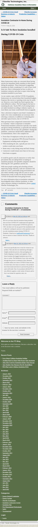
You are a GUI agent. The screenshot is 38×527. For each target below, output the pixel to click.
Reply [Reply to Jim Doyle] (9, 276)
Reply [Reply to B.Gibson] (8, 240)
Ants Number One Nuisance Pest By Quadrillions (17, 367)
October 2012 (6, 479)
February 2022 (6, 387)
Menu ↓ (33, 8)
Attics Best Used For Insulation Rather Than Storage (18, 365)
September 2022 (7, 382)
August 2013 (6, 457)
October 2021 (6, 393)
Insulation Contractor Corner (11, 505)
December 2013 (7, 449)
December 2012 (7, 474)
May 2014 (5, 438)
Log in (4, 520)
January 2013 (6, 472)
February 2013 (6, 470)
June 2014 (5, 436)
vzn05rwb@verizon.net (23, 233)
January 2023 (6, 376)
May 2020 (5, 412)
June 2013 (5, 462)
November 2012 (7, 477)
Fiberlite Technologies (22, 188)
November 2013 (7, 451)
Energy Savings (11, 188)
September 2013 (7, 455)
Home (4, 8)
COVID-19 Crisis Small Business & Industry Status (9, 14)
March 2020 (6, 417)
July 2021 (5, 397)
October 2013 (6, 453)
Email (4, 320)
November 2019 (7, 425)
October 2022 (6, 380)
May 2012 (5, 489)
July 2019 (5, 429)
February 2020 (6, 419)
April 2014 (5, 440)
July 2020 (5, 408)
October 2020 (6, 404)
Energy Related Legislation (10, 498)
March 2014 (6, 442)
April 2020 (5, 415)
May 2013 (5, 464)
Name (5, 315)
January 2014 (6, 447)
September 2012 (7, 481)
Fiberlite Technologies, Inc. (15, 1)
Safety (4, 511)
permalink (10, 190)
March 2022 (6, 385)
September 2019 (7, 427)
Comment (6, 295)
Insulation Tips (7, 507)
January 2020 (6, 421)
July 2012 (5, 485)
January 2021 (6, 400)
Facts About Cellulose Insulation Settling (14, 361)
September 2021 (7, 395)
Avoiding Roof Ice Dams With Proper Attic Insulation (18, 363)
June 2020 (5, 410)
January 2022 (6, 389)
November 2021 (7, 391)
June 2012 (5, 487)
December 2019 (7, 423)
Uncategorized (6, 513)
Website (4, 325)
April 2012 (5, 492)
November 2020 (7, 402)
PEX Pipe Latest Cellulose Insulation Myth (15, 369)
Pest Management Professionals (12, 509)
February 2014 (6, 445)
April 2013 (5, 466)
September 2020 (7, 406)
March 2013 (6, 468)
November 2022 (7, 378)
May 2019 (5, 432)
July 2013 (5, 459)
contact (33, 183)
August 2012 (6, 483)
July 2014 (5, 434)
